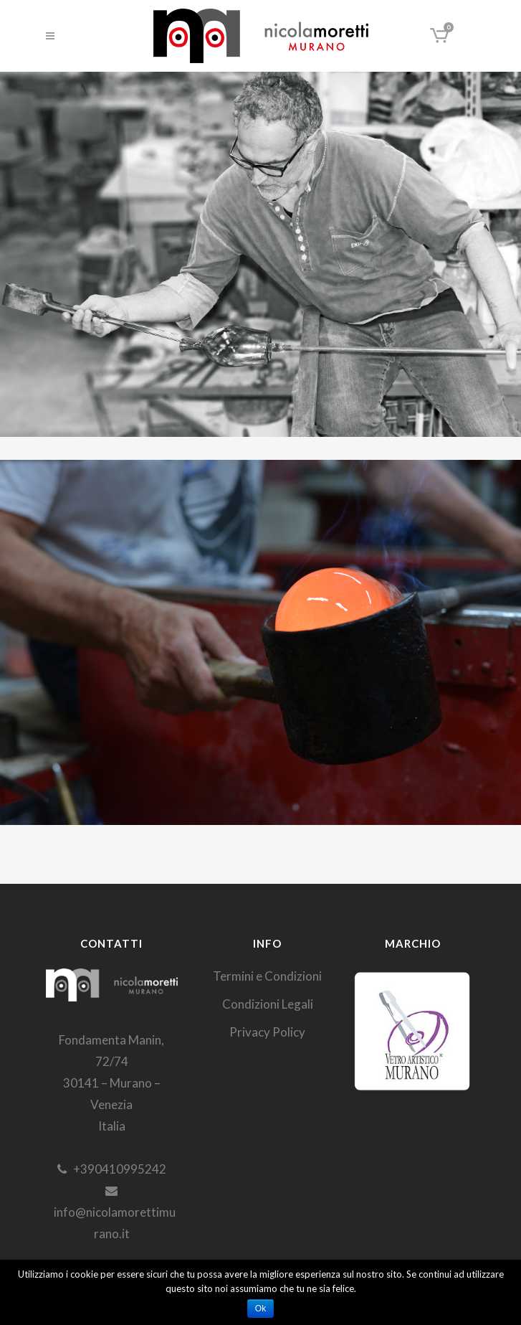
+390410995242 (111, 1169)
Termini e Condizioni (267, 976)
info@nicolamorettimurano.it (111, 1212)
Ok (260, 1308)
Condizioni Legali (267, 1004)
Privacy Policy (267, 1031)
